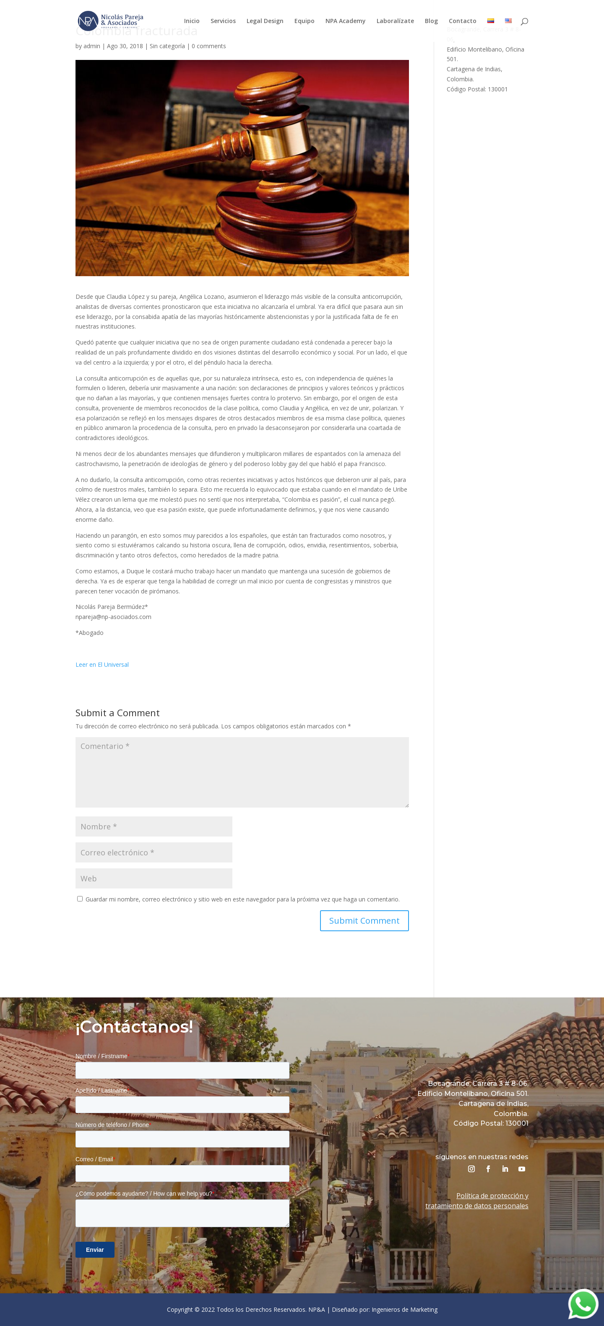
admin (91, 46)
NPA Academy (345, 21)
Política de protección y (492, 1195)
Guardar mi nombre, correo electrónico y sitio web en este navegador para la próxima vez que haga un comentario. (243, 899)
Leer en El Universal (102, 664)
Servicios (223, 21)
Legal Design (265, 21)
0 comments (209, 46)
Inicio (192, 21)
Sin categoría (167, 46)
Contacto (462, 21)
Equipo (304, 21)
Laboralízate (395, 21)
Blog (431, 21)
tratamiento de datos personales (476, 1205)
